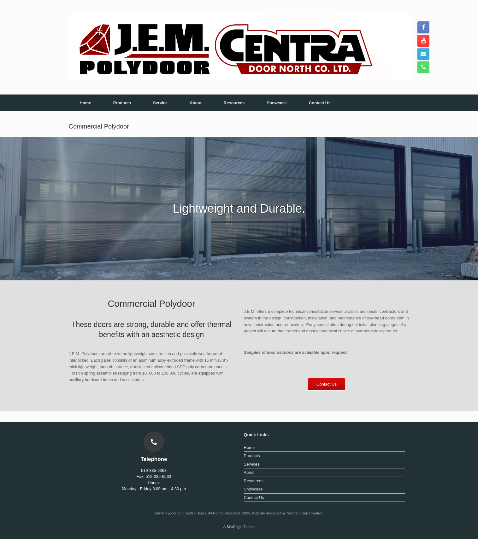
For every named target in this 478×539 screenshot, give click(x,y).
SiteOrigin (235, 527)
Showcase (277, 102)
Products (122, 102)
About (196, 102)
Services (252, 464)
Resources (234, 102)
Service (160, 102)
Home (85, 102)
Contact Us (320, 102)
